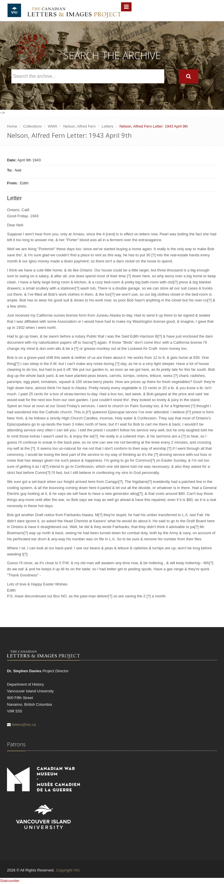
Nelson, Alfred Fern (79, 126)
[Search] (188, 76)
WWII (52, 126)
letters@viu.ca (24, 724)
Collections (32, 126)
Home (12, 126)
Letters (107, 126)
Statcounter (10, 880)
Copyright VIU (68, 870)
